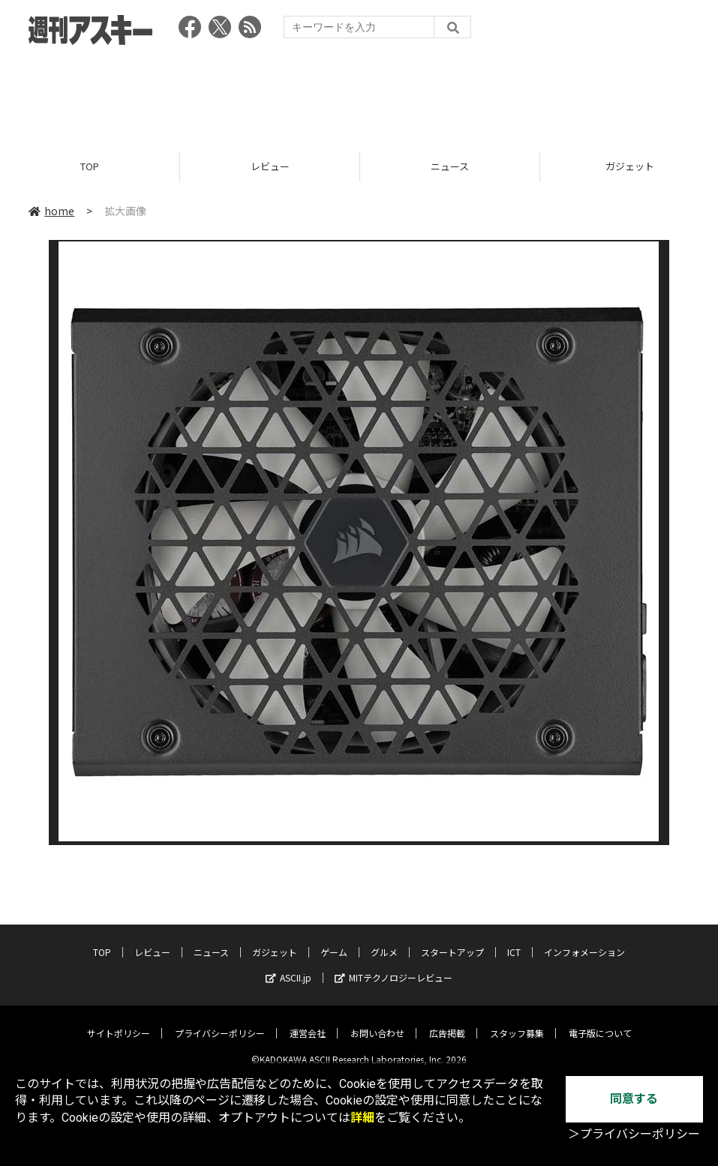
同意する (634, 1099)
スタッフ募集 (517, 1021)
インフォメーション (584, 940)
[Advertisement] (359, 93)
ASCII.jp (288, 966)
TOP (89, 167)
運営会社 (308, 1021)
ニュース (450, 167)
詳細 (362, 1118)
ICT (514, 940)
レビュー (270, 167)
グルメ (384, 940)
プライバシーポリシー (220, 1021)
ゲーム (333, 940)
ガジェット (274, 940)
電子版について (600, 1021)
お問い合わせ (377, 1021)
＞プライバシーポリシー (634, 1134)
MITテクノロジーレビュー (393, 966)
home (51, 211)
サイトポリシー (118, 1021)
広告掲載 (447, 1021)
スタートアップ (452, 940)
